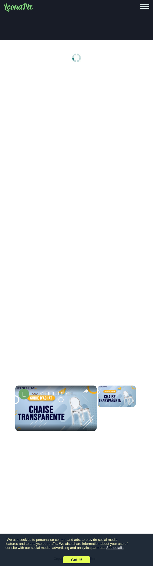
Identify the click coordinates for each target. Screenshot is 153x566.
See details (114, 548)
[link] (24, 394)
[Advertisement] (76, 113)
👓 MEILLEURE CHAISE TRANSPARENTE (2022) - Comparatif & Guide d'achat (55, 393)
